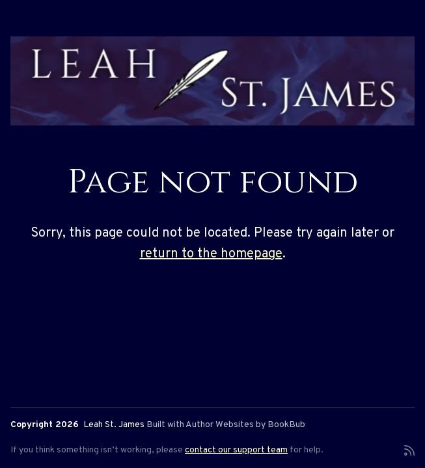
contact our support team (236, 450)
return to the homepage (211, 254)
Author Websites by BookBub (245, 424)
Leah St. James (113, 424)
